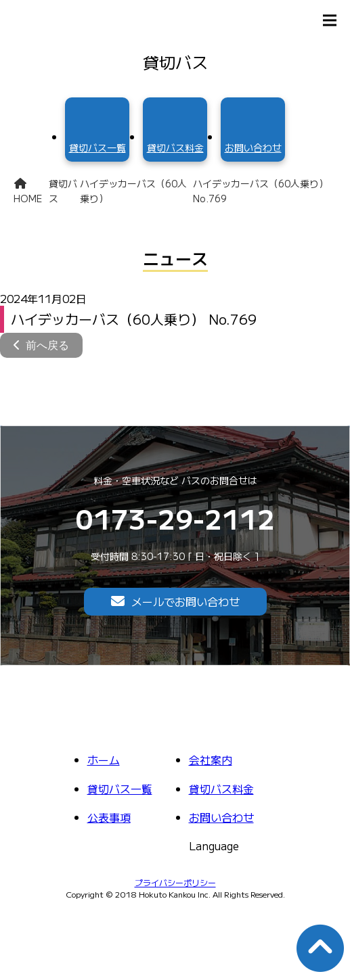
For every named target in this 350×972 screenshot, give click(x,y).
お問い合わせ (221, 817)
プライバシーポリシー (175, 882)
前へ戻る (47, 345)
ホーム (103, 759)
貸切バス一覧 (119, 789)
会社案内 (210, 759)
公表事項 (109, 817)
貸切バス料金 (221, 789)
